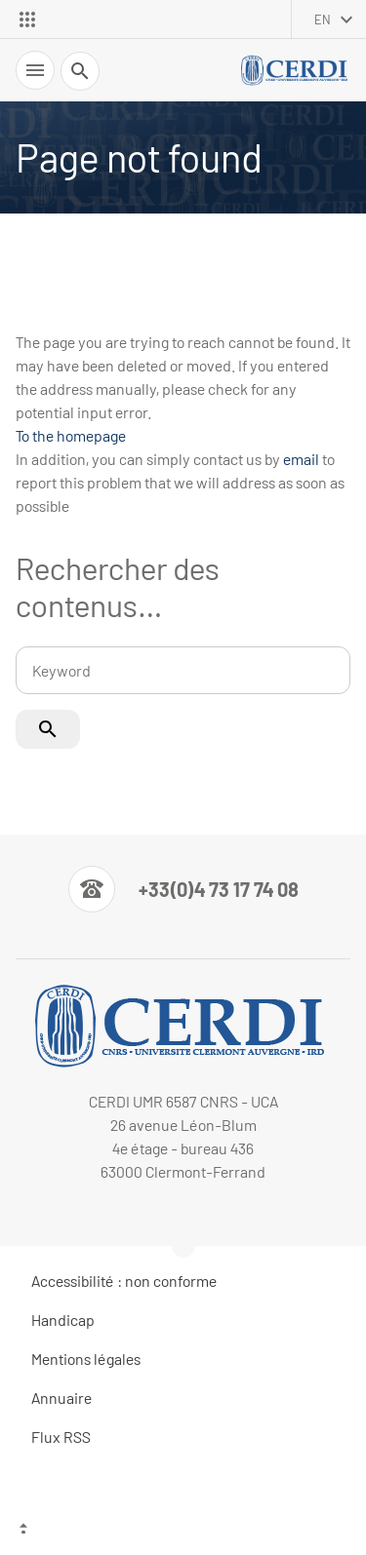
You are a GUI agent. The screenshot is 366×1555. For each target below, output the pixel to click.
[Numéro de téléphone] (183, 889)
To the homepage (71, 435)
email (301, 458)
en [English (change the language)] (322, 19)
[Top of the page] (183, 1530)
